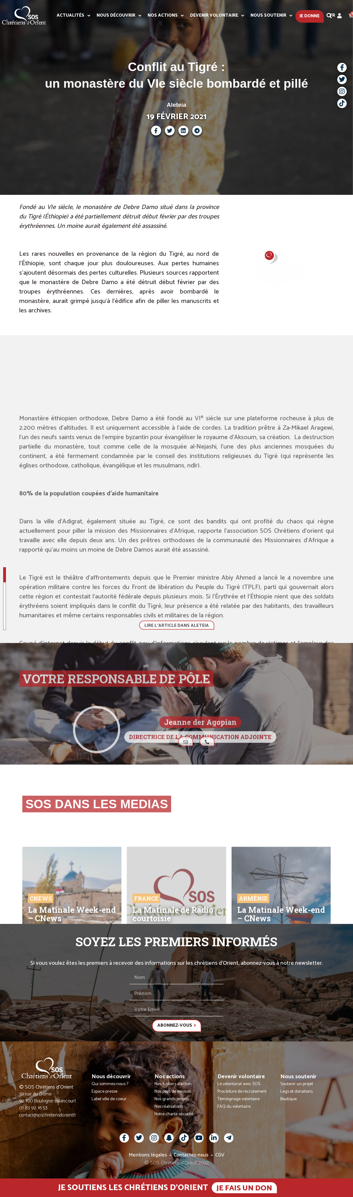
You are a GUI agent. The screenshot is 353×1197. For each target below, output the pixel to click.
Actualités (73, 15)
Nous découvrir (119, 15)
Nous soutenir (271, 15)
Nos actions (166, 15)
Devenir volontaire (217, 15)
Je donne (310, 16)
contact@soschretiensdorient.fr (47, 1115)
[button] (329, 15)
